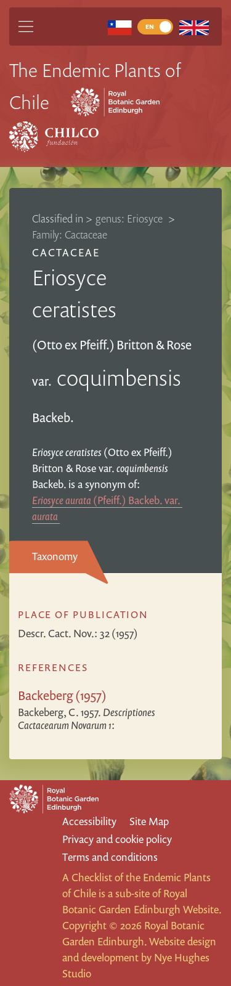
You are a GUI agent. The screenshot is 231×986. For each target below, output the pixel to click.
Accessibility (89, 821)
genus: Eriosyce (130, 218)
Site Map (149, 821)
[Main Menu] (26, 26)
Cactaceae (66, 252)
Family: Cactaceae (69, 234)
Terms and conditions (110, 857)
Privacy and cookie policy (117, 839)
